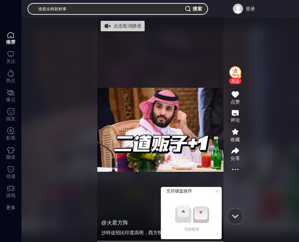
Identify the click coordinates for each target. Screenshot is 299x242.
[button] (235, 81)
